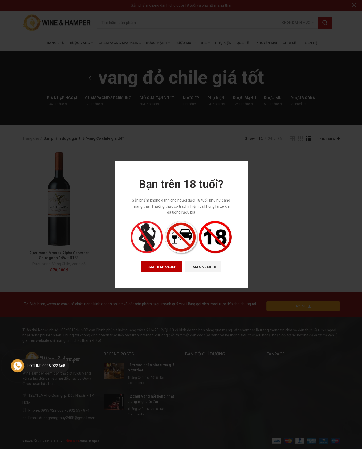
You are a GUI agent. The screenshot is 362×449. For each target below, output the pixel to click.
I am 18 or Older (161, 267)
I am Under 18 (203, 267)
